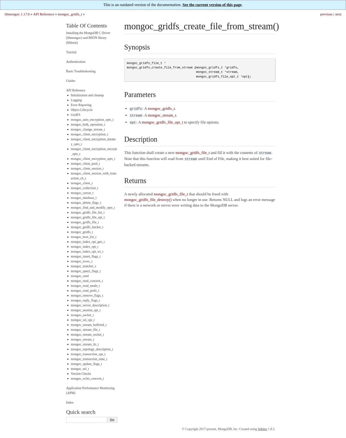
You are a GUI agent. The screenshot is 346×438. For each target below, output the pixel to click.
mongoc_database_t (84, 198)
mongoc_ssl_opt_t (83, 320)
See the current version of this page (212, 5)
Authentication (76, 62)
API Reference (43, 14)
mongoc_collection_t (84, 188)
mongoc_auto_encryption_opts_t (92, 119)
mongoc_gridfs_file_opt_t (88, 217)
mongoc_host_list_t (83, 237)
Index (70, 402)
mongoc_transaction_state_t (89, 359)
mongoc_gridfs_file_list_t (88, 212)
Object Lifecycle (82, 110)
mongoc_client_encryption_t (89, 134)
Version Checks (81, 373)
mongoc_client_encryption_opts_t (93, 158)
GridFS (75, 115)
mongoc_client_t (82, 183)
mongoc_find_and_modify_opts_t (93, 207)
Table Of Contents (86, 26)
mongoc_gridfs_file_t (85, 222)
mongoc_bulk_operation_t (88, 124)
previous (326, 14)
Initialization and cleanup (87, 95)
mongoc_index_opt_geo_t (88, 242)
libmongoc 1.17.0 (17, 14)
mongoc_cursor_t (82, 193)
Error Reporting (81, 105)
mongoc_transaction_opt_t (88, 354)
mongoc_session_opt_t (86, 310)
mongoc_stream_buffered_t (89, 325)
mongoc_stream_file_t (85, 329)
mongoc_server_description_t (90, 305)
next (338, 14)
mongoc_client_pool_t (85, 163)
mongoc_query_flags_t (86, 271)
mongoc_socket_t (82, 315)
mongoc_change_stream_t (88, 129)
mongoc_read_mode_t (85, 286)
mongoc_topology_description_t (92, 349)
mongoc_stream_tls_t (85, 344)
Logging (76, 100)
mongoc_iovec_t (81, 261)
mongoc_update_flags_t (86, 364)
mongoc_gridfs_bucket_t (87, 227)
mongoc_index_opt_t (85, 246)
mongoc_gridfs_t (70, 14)
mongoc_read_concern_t (87, 281)
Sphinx (262, 429)
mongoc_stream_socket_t (87, 334)
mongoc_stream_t (82, 339)
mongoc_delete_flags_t (86, 202)
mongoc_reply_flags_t (85, 300)
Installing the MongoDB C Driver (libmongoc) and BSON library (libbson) (88, 37)
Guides (71, 81)
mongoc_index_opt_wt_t (87, 251)
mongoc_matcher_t (83, 266)
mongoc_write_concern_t (87, 378)
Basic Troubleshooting (81, 71)
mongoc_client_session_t (87, 168)
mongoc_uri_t (80, 369)
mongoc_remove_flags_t (87, 295)
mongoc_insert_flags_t (86, 256)
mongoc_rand (80, 276)
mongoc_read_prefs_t (85, 290)
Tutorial (71, 52)
